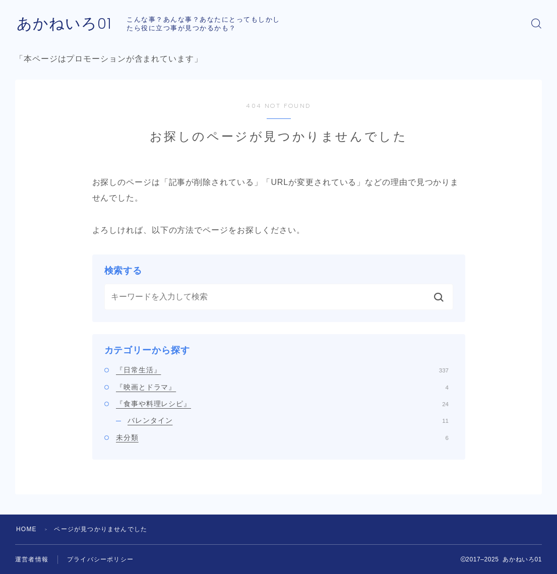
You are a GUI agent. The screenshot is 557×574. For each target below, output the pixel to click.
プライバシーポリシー (100, 560)
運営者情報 (31, 560)
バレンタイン (288, 421)
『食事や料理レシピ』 (282, 405)
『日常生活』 (282, 371)
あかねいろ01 (64, 23)
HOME (26, 530)
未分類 (282, 438)
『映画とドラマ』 (282, 388)
